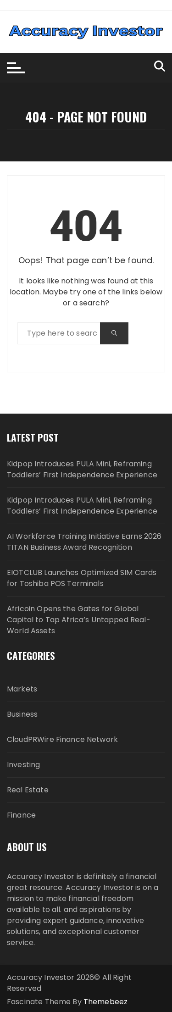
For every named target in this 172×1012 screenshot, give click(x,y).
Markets (22, 689)
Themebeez (105, 1001)
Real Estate (28, 790)
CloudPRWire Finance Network (62, 739)
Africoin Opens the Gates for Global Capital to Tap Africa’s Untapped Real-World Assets (78, 619)
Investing (23, 764)
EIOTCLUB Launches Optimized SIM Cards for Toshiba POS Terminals (82, 578)
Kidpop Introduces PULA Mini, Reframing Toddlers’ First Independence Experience (82, 469)
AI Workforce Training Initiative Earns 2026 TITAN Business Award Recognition (84, 542)
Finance (21, 815)
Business (22, 714)
